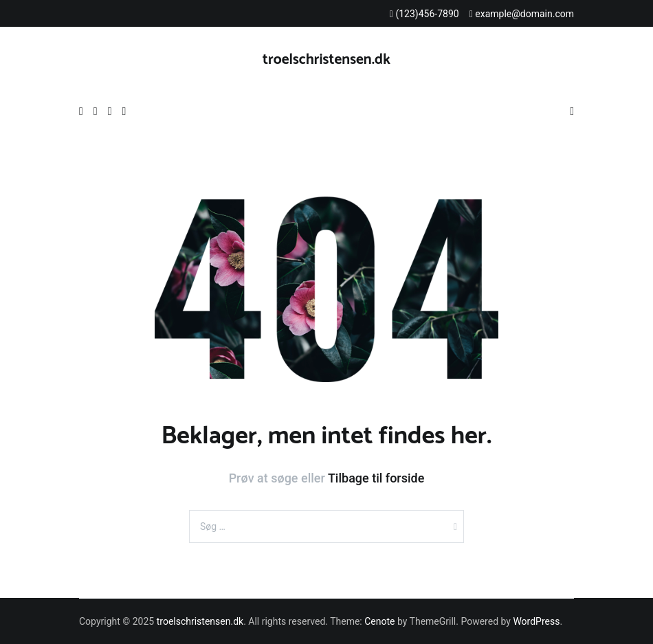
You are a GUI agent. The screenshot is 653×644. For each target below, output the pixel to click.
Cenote (379, 621)
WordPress (536, 621)
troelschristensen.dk (326, 59)
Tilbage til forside (376, 478)
